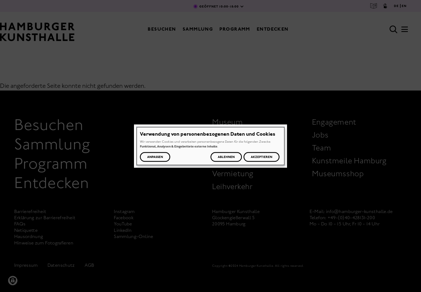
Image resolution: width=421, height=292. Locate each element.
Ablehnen (226, 157)
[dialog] (210, 146)
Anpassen (155, 157)
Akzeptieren (261, 157)
